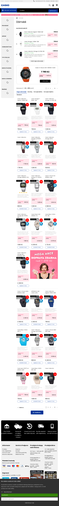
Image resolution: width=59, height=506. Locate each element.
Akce (2, 1)
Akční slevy (53, 11)
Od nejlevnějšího (48, 92)
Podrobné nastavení (8, 499)
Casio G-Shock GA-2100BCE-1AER (50, 176)
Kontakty (21, 1)
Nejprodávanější (21, 92)
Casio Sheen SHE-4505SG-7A (36, 215)
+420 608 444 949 (35, 461)
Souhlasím (5, 495)
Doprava (7, 1)
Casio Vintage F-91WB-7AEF (31, 41)
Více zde (45, 81)
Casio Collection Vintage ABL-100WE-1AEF (22, 216)
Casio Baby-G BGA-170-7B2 (50, 215)
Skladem (19, 94)
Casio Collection (21, 137)
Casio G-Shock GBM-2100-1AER (50, 330)
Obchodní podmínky (21, 452)
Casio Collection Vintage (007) (49, 138)
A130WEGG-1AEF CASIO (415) (35, 292)
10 (54, 88)
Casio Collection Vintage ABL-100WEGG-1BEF (21, 254)
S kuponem (50, 34)
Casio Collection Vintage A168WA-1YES (23, 176)
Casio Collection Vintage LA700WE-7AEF (36, 139)
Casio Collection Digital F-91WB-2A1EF (50, 292)
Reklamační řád (20, 454)
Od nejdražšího (37, 92)
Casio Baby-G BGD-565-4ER (36, 369)
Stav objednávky (14, 1)
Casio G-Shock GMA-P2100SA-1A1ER (23, 292)
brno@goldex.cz (49, 455)
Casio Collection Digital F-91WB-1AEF (33, 32)
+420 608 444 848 (50, 458)
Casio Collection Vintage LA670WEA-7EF (36, 331)
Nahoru (21, 407)
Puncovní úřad (6, 452)
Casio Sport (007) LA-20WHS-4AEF (23, 369)
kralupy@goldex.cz (35, 457)
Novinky (30, 92)
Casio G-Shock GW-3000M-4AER (45, 68)
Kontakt (18, 451)
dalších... (37, 412)
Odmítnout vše (29, 503)
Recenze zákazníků (7, 454)
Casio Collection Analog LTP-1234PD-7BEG (36, 177)
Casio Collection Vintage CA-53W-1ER (34, 51)
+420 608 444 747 (38, 1)
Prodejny (22, 10)
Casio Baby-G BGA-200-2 (22, 330)
